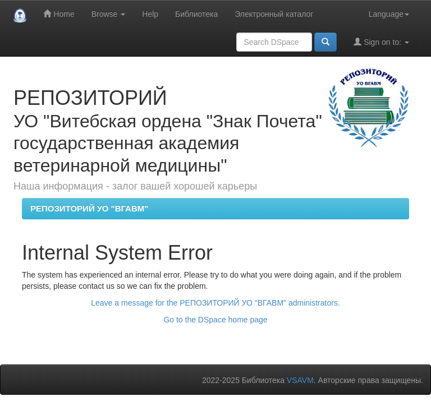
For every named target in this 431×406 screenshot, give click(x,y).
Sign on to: (381, 42)
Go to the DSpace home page (215, 319)
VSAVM (300, 380)
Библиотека (196, 14)
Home (58, 14)
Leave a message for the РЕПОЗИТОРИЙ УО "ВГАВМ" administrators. (215, 302)
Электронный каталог (274, 14)
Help (150, 14)
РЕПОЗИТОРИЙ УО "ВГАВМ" (89, 208)
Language (389, 14)
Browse (108, 14)
